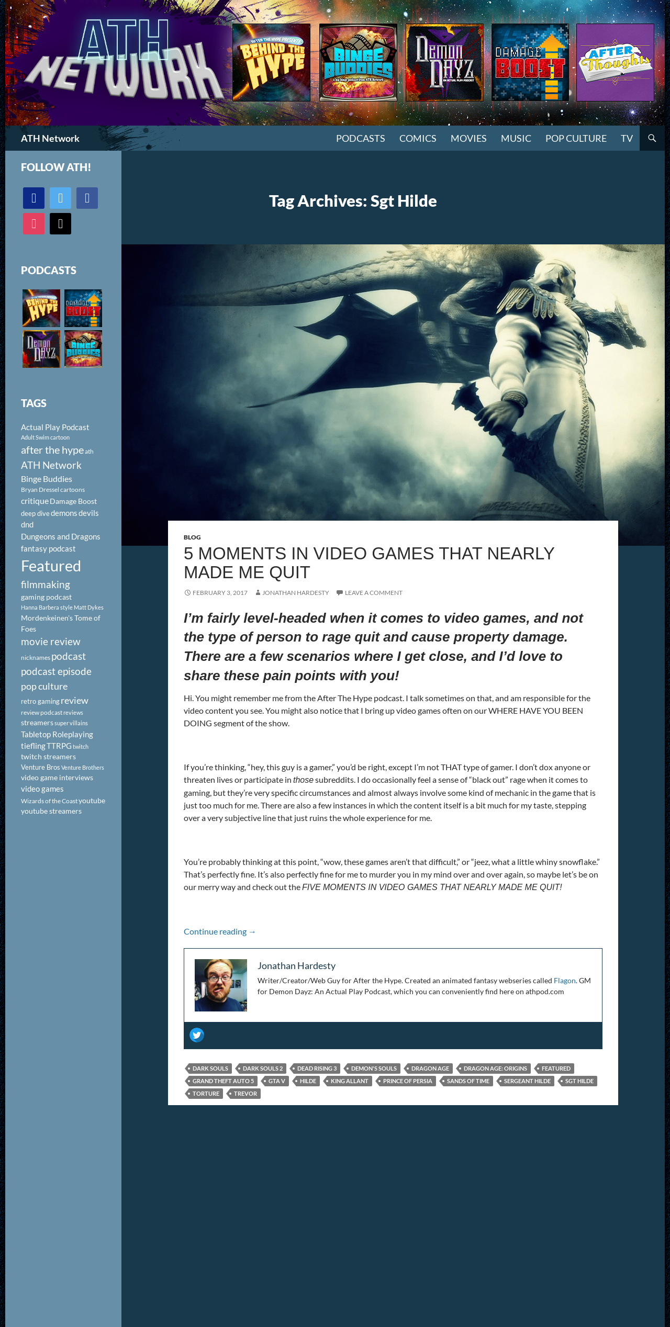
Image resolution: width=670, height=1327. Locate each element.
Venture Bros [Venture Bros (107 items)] (40, 767)
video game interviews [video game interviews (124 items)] (57, 777)
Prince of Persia (407, 1080)
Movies (469, 138)
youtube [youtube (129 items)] (92, 800)
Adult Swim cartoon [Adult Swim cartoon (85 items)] (45, 437)
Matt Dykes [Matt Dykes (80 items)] (89, 607)
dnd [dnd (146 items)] (27, 524)
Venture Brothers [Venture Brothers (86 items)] (82, 767)
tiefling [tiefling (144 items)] (33, 745)
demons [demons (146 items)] (64, 513)
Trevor (245, 1093)
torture (206, 1093)
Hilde (308, 1080)
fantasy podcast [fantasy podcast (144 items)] (48, 548)
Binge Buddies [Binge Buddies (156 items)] (46, 478)
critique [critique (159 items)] (35, 500)
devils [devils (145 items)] (89, 513)
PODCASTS (360, 138)
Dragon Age (430, 1068)
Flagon (565, 980)
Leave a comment (374, 593)
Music (516, 138)
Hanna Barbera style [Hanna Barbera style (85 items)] (47, 607)
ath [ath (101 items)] (89, 451)
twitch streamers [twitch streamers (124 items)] (48, 756)
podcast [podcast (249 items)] (68, 656)
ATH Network (50, 138)
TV (627, 138)
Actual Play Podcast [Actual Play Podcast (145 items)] (55, 427)
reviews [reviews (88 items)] (73, 712)
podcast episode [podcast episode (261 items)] (56, 671)
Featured (556, 1068)
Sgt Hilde (579, 1080)
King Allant (349, 1080)
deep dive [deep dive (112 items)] (35, 513)
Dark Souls (210, 1068)
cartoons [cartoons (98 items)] (72, 489)
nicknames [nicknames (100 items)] (35, 657)
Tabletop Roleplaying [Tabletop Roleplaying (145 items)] (57, 734)
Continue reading (220, 931)
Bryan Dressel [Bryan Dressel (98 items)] (40, 489)
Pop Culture (576, 138)
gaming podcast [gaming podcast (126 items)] (46, 596)
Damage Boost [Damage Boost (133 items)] (73, 501)
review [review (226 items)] (74, 700)
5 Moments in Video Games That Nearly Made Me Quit (369, 563)
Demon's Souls (374, 1068)
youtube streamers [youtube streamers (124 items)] (51, 810)
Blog (192, 537)
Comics (418, 138)
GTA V (277, 1080)
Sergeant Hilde (527, 1080)
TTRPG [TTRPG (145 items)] (59, 745)
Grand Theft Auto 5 (223, 1080)
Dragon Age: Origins (495, 1068)
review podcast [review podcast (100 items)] (41, 712)
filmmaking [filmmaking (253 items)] (45, 584)
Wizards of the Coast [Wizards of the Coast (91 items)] (49, 800)
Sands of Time (468, 1080)
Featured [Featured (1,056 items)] (51, 565)
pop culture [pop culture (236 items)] (44, 686)
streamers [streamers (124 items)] (37, 722)
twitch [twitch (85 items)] (80, 746)
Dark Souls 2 (263, 1068)
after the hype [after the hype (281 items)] (52, 450)
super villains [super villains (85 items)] (71, 722)
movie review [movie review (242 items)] (51, 641)
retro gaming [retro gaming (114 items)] (40, 701)
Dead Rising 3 (317, 1068)
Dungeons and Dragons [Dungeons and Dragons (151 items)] (60, 536)
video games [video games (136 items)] (42, 788)
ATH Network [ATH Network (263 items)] (51, 465)
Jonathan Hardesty (295, 593)
